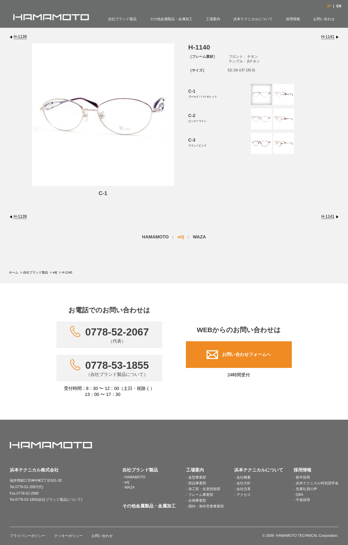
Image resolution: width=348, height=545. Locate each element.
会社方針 (244, 483)
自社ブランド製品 (122, 19)
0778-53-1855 (117, 368)
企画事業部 (197, 500)
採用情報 (293, 19)
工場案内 (213, 19)
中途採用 (303, 500)
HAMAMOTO (155, 236)
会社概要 (244, 477)
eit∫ (180, 236)
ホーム (13, 272)
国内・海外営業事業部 (206, 506)
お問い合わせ (324, 19)
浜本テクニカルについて (252, 19)
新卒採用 (303, 477)
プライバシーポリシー (27, 536)
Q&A (299, 494)
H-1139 (20, 36)
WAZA (199, 236)
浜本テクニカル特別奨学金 (317, 483)
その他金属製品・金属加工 (171, 19)
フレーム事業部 (200, 495)
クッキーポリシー (68, 536)
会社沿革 (244, 489)
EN (338, 6)
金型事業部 (197, 477)
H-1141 (327, 36)
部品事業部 (197, 483)
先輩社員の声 (306, 489)
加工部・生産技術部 (204, 489)
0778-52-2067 (117, 334)
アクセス (244, 495)
